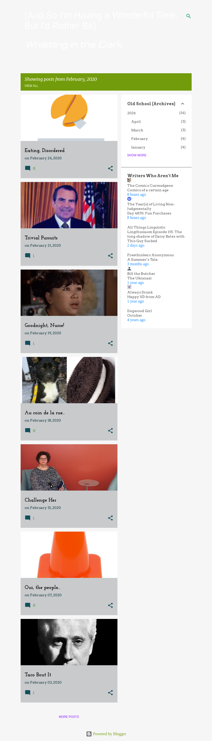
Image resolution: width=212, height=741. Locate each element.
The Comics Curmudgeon (150, 185)
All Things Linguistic (146, 227)
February (139, 139)
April (136, 122)
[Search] (189, 16)
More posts (69, 717)
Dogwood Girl (139, 311)
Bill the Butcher (141, 274)
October (134, 315)
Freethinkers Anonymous (150, 255)
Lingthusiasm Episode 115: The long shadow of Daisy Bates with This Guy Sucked (156, 236)
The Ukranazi (139, 278)
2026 (131, 113)
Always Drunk (140, 292)
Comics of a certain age (147, 190)
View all (31, 86)
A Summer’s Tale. (142, 259)
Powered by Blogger (106, 734)
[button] (110, 168)
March (137, 130)
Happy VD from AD (144, 297)
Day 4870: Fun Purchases (149, 213)
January (138, 147)
